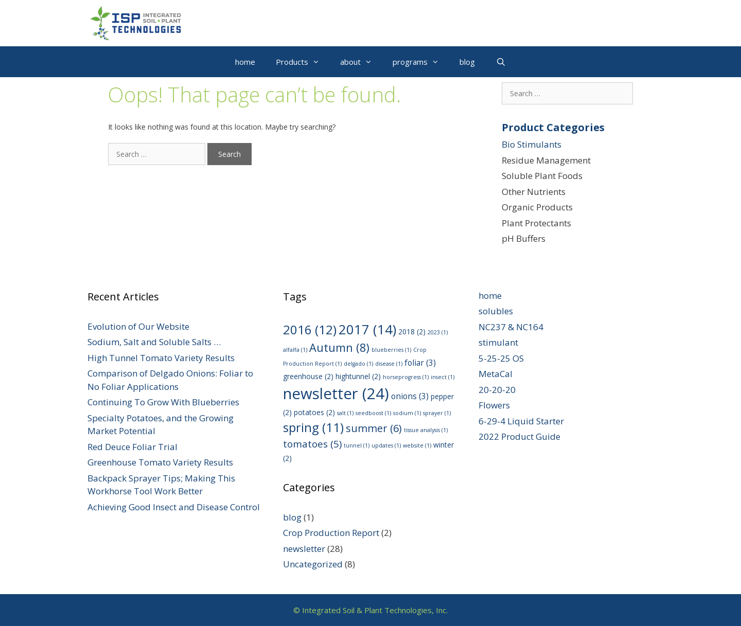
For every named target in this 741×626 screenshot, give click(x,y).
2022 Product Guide (519, 436)
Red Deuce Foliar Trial (132, 447)
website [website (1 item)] (417, 445)
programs (421, 61)
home (245, 62)
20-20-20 (497, 390)
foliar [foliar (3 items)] (420, 362)
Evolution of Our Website (138, 326)
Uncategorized (313, 564)
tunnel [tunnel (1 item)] (356, 445)
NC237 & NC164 (511, 327)
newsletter (304, 549)
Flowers (494, 405)
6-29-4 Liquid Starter (521, 421)
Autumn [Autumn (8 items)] (339, 347)
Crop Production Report (331, 533)
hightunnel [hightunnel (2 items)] (358, 376)
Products (303, 61)
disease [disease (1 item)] (388, 363)
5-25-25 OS (501, 358)
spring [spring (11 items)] (313, 427)
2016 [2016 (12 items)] (310, 329)
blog (467, 62)
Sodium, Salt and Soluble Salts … (154, 342)
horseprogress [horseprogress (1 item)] (406, 377)
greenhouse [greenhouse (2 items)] (308, 376)
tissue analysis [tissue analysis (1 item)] (426, 430)
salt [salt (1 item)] (345, 413)
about (361, 61)
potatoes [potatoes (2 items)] (314, 412)
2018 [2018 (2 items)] (412, 331)
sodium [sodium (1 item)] (407, 413)
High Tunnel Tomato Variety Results (161, 358)
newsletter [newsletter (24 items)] (336, 393)
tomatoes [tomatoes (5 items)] (312, 444)
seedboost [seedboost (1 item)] (373, 413)
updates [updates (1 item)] (386, 445)
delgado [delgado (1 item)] (358, 363)
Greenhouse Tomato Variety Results (160, 462)
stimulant (498, 342)
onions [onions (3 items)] (410, 396)
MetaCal (496, 374)
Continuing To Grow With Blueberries (163, 402)
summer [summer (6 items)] (374, 428)
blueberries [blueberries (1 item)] (391, 349)
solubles (496, 311)
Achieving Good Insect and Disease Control (173, 507)
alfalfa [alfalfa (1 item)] (295, 349)
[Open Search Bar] (500, 61)
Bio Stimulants (531, 144)
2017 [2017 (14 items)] (367, 329)
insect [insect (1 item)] (442, 377)
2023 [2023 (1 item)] (438, 332)
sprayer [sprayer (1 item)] (437, 413)
